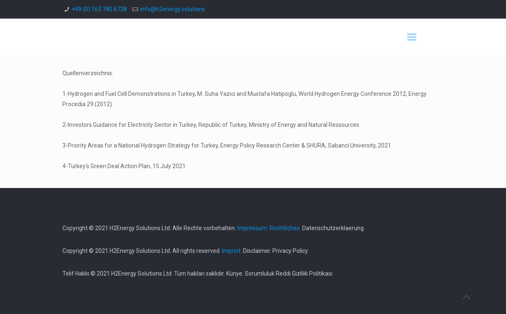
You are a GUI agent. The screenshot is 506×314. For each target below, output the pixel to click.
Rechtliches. (285, 228)
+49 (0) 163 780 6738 (99, 9)
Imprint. (232, 250)
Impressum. (252, 228)
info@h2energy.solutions (172, 9)
